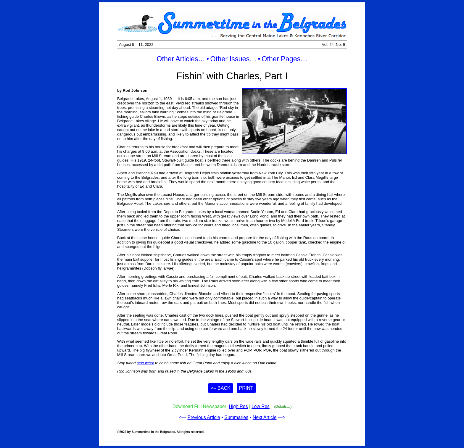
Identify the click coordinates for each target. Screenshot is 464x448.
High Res (238, 406)
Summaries (236, 417)
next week (145, 363)
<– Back (220, 388)
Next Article (265, 417)
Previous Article (203, 417)
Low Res (261, 406)
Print (246, 388)
